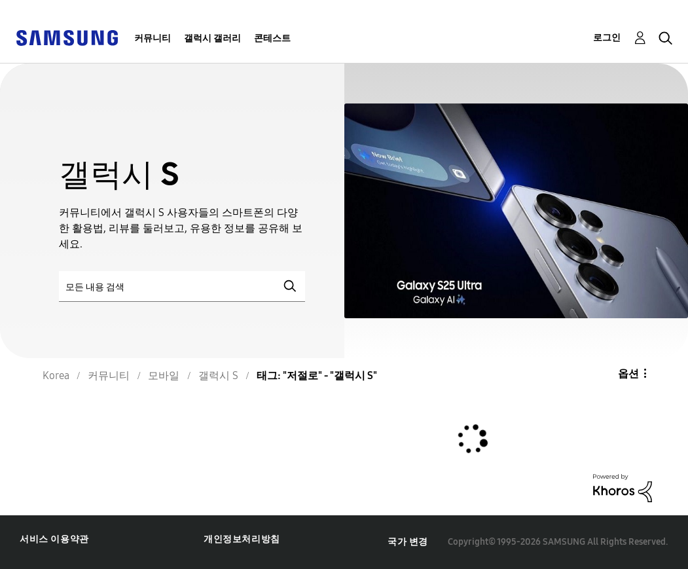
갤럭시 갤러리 (212, 38)
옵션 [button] (628, 373)
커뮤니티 (152, 38)
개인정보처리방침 (242, 539)
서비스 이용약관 (54, 539)
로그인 (607, 37)
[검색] (182, 286)
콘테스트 (272, 38)
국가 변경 (408, 541)
